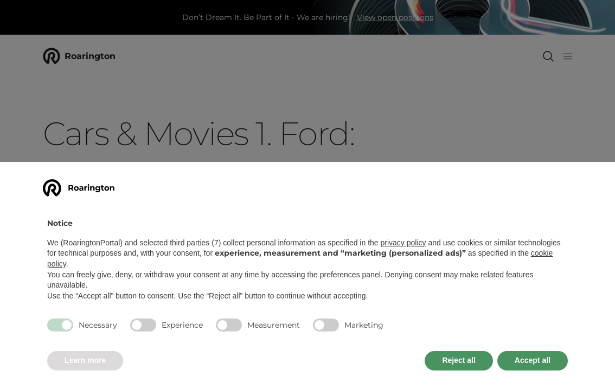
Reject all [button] (458, 360)
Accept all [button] (532, 360)
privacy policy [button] (403, 242)
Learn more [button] (85, 360)
